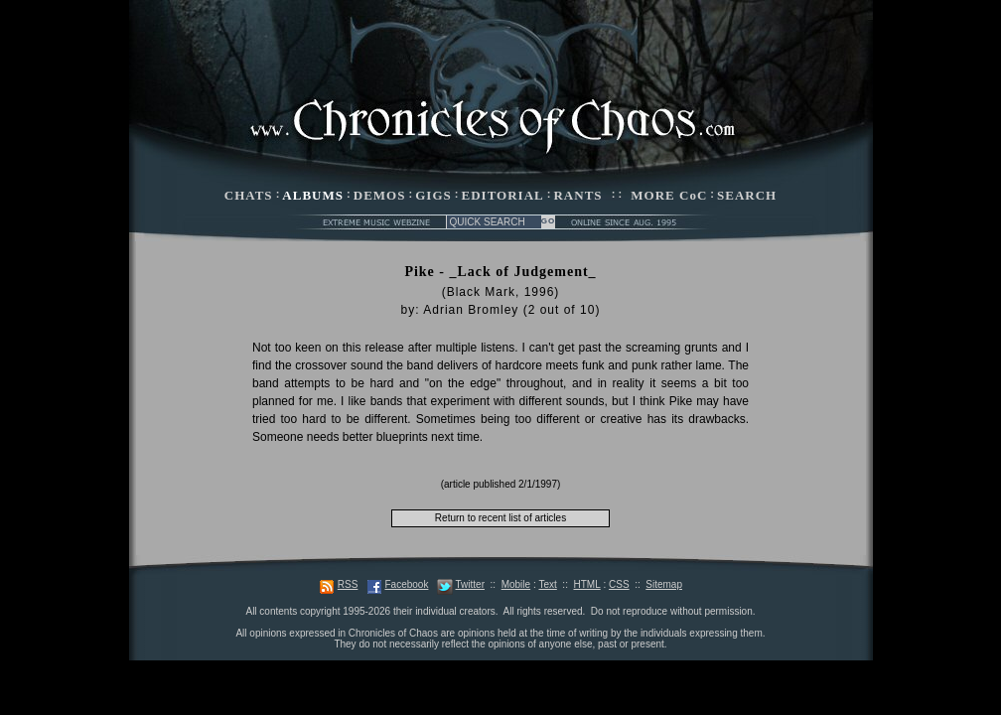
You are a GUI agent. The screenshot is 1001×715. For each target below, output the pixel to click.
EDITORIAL (503, 195)
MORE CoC (669, 195)
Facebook (406, 584)
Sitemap (663, 584)
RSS (348, 584)
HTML (586, 584)
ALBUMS (313, 195)
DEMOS (380, 195)
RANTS (577, 195)
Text (547, 584)
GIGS (433, 195)
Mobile (515, 584)
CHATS (248, 195)
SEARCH (747, 195)
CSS (619, 584)
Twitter (470, 584)
